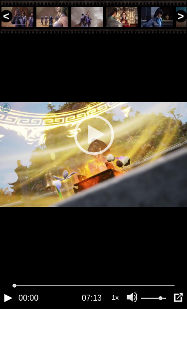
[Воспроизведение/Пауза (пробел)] (8, 332)
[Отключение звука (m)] (132, 332)
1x (115, 331)
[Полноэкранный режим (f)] (178, 332)
